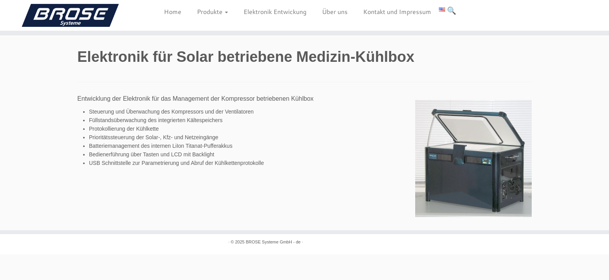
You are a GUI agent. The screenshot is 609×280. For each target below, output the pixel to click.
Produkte (212, 11)
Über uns (335, 11)
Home (172, 11)
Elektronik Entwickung (275, 11)
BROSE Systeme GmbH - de (273, 242)
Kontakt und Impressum (397, 11)
